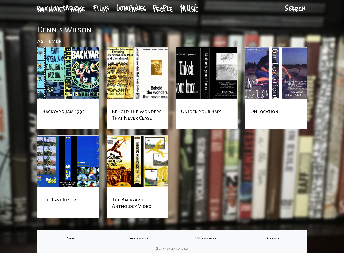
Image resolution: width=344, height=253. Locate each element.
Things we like (138, 238)
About (70, 238)
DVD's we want (205, 238)
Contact (273, 238)
